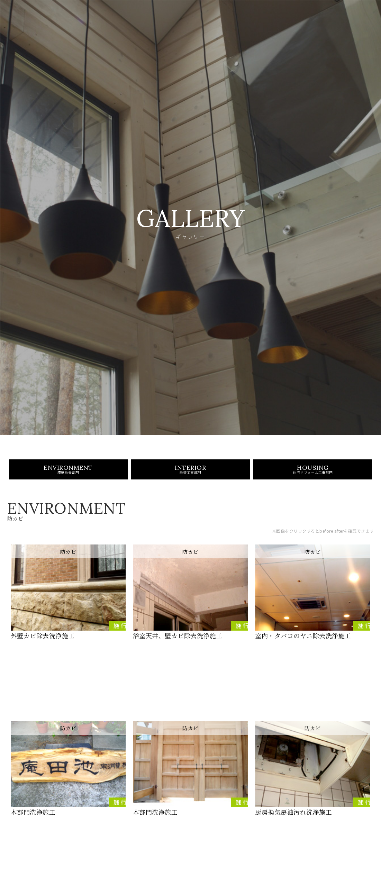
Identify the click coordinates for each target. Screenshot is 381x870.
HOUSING (313, 480)
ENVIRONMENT (68, 480)
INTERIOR (190, 480)
